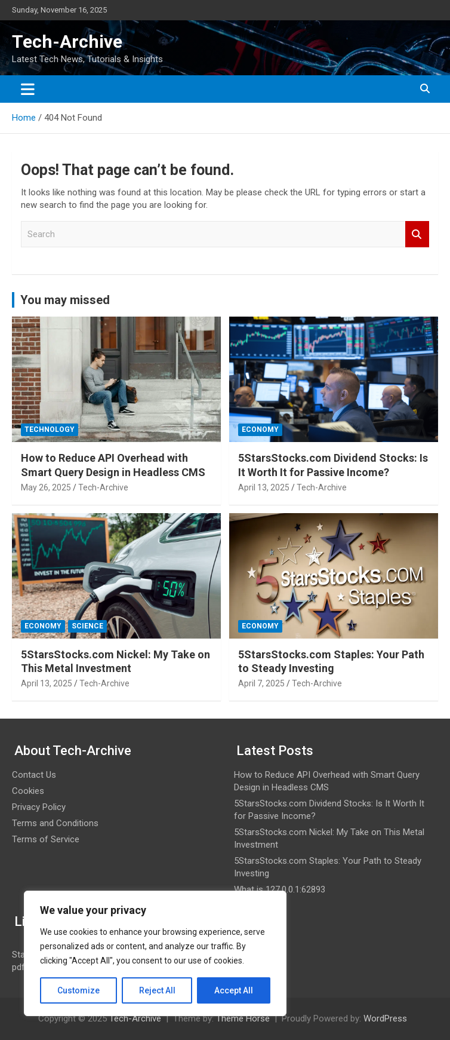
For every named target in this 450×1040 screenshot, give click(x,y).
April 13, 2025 (263, 487)
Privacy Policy (39, 807)
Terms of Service (45, 839)
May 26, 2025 (46, 487)
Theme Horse (243, 1018)
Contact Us (34, 774)
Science (87, 626)
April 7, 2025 (261, 683)
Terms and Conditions (55, 823)
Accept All (233, 990)
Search (417, 234)
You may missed (65, 300)
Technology (49, 429)
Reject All (157, 990)
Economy (260, 429)
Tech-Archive (67, 41)
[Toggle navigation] (28, 89)
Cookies (28, 791)
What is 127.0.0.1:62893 (279, 889)
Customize (78, 990)
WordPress (385, 1018)
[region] (155, 953)
